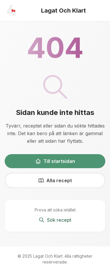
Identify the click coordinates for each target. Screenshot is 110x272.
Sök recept (55, 220)
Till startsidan (55, 161)
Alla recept (55, 180)
